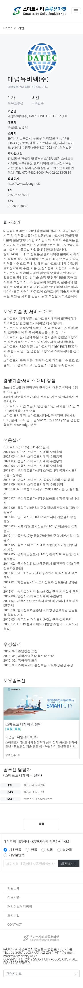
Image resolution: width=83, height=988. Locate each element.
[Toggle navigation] (76, 11)
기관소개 (13, 888)
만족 (34, 849)
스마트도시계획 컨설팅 (23, 724)
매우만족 (15, 849)
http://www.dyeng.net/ (24, 183)
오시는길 (13, 915)
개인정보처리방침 (19, 906)
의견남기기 (69, 863)
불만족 (67, 849)
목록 (41, 824)
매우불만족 (16, 855)
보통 (50, 849)
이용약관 (13, 897)
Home (7, 28)
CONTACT (14, 924)
